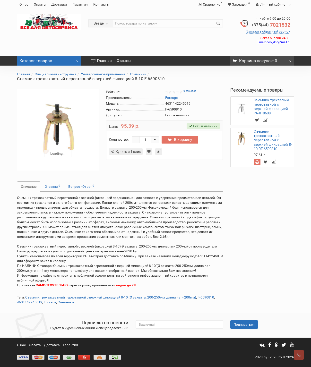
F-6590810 (206, 297)
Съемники (138, 74)
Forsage (50, 302)
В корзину (180, 139)
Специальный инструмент (55, 74)
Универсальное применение (103, 74)
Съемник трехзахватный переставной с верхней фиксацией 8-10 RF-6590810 (273, 140)
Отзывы (124, 60)
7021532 (270, 25)
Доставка (59, 4)
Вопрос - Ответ (81, 186)
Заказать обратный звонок (268, 31)
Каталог (48, 59)
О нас (23, 4)
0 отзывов (189, 91)
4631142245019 (29, 302)
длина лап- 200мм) (181, 297)
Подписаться (244, 324)
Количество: (119, 139)
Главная (101, 60)
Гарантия (80, 4)
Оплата (40, 4)
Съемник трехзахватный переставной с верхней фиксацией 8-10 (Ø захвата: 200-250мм (95, 297)
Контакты (101, 4)
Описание (28, 186)
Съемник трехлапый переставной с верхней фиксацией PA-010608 (271, 106)
